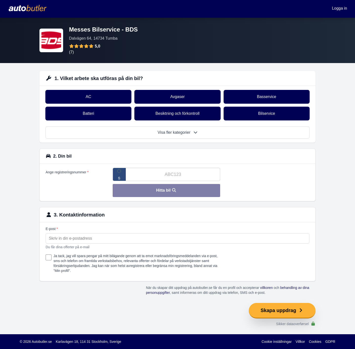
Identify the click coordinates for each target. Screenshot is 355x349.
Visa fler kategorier (177, 132)
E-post (52, 229)
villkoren (266, 288)
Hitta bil (166, 190)
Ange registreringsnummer (67, 172)
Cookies (315, 342)
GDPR (330, 342)
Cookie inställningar (277, 342)
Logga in (339, 8)
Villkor (300, 342)
